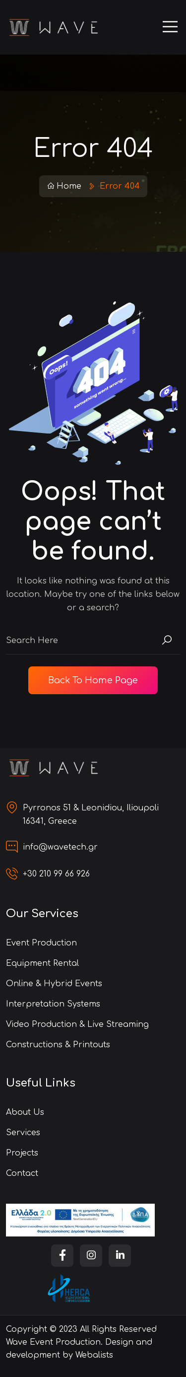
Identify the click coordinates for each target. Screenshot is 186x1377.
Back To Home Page (93, 680)
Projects (22, 1153)
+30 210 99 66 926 (56, 874)
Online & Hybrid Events (54, 983)
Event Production (41, 943)
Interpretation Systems (53, 1004)
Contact (22, 1173)
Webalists (94, 1355)
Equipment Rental (42, 963)
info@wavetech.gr (60, 847)
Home (64, 186)
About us (25, 1112)
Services (23, 1132)
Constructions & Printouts (58, 1044)
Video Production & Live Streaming (77, 1024)
